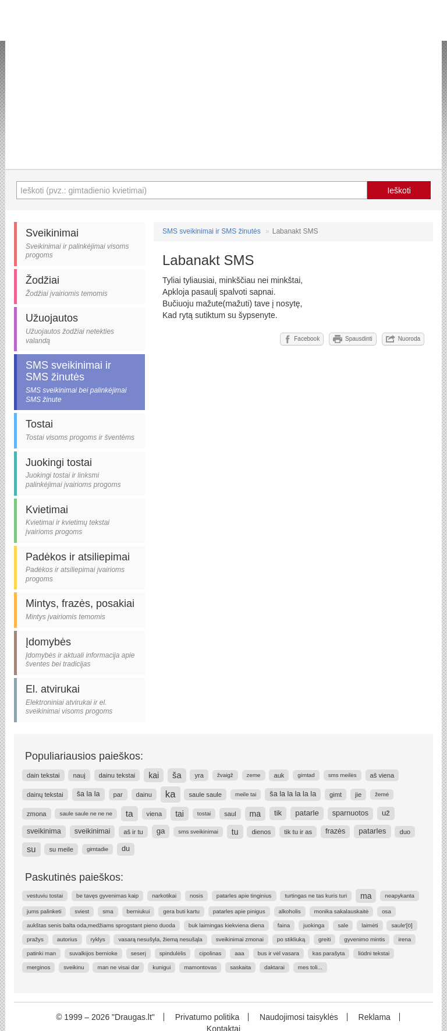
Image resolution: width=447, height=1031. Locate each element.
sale (343, 925)
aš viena (382, 775)
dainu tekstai (117, 775)
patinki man (41, 953)
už (386, 812)
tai (179, 813)
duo (404, 831)
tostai (204, 813)
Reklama (375, 1017)
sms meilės (342, 775)
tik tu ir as (298, 831)
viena (154, 813)
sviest (81, 911)
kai (153, 775)
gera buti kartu (181, 911)
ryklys (98, 939)
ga (161, 831)
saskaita (240, 967)
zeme (254, 775)
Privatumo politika (207, 1017)
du (126, 849)
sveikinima (44, 831)
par (118, 794)
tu (235, 831)
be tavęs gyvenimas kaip (107, 895)
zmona (37, 813)
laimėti (369, 925)
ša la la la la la (292, 794)
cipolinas (210, 953)
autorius (67, 939)
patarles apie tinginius (244, 895)
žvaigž (225, 775)
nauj (79, 775)
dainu (144, 794)
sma (107, 911)
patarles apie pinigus (239, 911)
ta (129, 813)
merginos (38, 967)
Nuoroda (403, 339)
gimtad (305, 775)
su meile (61, 849)
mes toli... (310, 967)
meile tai (245, 794)
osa (386, 911)
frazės (335, 831)
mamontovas (200, 967)
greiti (324, 939)
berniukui (138, 911)
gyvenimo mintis (364, 939)
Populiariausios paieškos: (84, 756)
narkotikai (164, 895)
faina (284, 925)
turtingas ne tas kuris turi (316, 895)
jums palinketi (44, 911)
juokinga (314, 925)
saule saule (205, 794)
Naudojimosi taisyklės (299, 1017)
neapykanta (399, 895)
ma (255, 813)
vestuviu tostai (45, 895)
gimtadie (97, 849)
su (31, 849)
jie (358, 794)
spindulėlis (172, 953)
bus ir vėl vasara (278, 953)
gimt (335, 794)
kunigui (161, 967)
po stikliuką (291, 939)
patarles (372, 831)
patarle (307, 812)
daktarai (274, 967)
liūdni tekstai (373, 953)
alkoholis (290, 911)
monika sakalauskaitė (341, 911)
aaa (239, 953)
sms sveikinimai (198, 831)
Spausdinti (352, 339)
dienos (261, 831)
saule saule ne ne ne (85, 813)
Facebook (302, 339)
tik (278, 812)
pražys (35, 939)
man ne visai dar (118, 967)
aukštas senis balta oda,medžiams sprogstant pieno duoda (101, 925)
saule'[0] (401, 925)
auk (279, 775)
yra (199, 775)
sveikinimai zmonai (240, 939)
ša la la (88, 794)
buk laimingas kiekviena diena (226, 925)
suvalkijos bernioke (93, 953)
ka (170, 794)
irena (404, 939)
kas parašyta (329, 953)
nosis (196, 895)
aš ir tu (133, 831)
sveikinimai (92, 831)
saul (230, 813)
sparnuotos (350, 813)
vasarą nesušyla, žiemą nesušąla (160, 939)
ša (177, 775)
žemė (382, 794)
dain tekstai (43, 775)
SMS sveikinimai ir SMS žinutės (211, 231)
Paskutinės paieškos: (74, 877)
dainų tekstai (45, 794)
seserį (138, 953)
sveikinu (73, 967)
